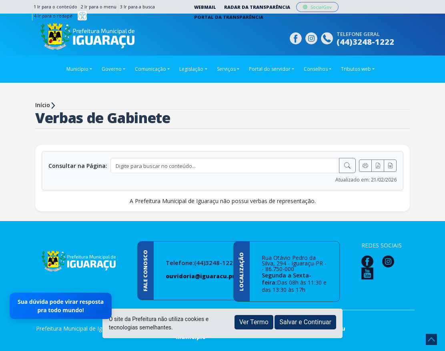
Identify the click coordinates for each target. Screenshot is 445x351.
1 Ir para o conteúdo (55, 7)
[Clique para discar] (328, 37)
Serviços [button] (226, 69)
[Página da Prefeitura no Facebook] (297, 37)
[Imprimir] (365, 166)
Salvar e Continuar (305, 322)
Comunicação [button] (150, 69)
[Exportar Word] (390, 166)
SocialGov (317, 7)
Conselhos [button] (316, 69)
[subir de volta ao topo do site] (431, 339)
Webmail (205, 7)
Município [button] (77, 69)
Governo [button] (112, 69)
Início (42, 105)
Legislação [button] (191, 69)
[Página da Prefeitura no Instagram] (312, 37)
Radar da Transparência (257, 7)
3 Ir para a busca (137, 7)
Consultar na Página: (77, 166)
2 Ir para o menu (98, 7)
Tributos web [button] (356, 69)
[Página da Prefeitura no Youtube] (369, 273)
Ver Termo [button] (254, 322)
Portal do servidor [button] (270, 69)
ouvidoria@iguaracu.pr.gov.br (210, 276)
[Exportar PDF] (377, 166)
